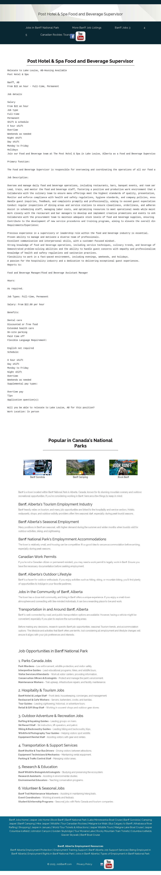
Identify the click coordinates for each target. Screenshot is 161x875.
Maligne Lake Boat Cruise (129, 831)
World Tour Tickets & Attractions (70, 831)
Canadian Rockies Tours (55, 34)
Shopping (24, 831)
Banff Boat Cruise (90, 839)
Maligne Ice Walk (98, 827)
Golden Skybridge (62, 835)
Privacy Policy (84, 868)
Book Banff (57, 823)
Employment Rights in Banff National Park (51, 857)
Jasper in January (41, 831)
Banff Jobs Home (18, 823)
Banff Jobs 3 (122, 27)
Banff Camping (26, 827)
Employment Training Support (70, 854)
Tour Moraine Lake (84, 835)
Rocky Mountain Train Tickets (113, 835)
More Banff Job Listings (87, 27)
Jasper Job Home (39, 823)
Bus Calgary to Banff (120, 827)
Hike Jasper (42, 827)
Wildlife (55, 827)
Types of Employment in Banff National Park (125, 857)
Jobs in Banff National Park (42, 27)
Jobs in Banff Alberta (87, 857)
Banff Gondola (132, 823)
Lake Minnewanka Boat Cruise (105, 823)
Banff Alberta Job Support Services (108, 854)
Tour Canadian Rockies (74, 827)
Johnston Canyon (41, 835)
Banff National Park (76, 823)
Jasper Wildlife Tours (101, 831)
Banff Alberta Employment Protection (31, 854)
